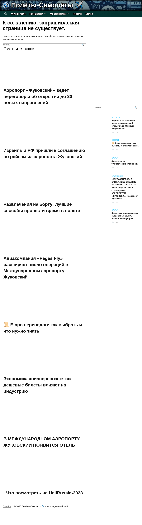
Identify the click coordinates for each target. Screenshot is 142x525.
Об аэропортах (57, 14)
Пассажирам (36, 14)
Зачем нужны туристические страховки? (124, 162)
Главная (5, 14)
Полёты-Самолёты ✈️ (47, 5)
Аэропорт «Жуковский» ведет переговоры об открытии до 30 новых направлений (37, 96)
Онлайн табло (18, 14)
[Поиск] (82, 44)
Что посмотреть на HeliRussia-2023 (44, 492)
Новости (77, 14)
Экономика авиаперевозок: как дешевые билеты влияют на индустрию (37, 385)
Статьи (89, 14)
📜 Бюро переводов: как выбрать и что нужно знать (125, 144)
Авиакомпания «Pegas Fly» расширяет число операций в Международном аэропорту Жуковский (35, 267)
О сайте (7, 506)
